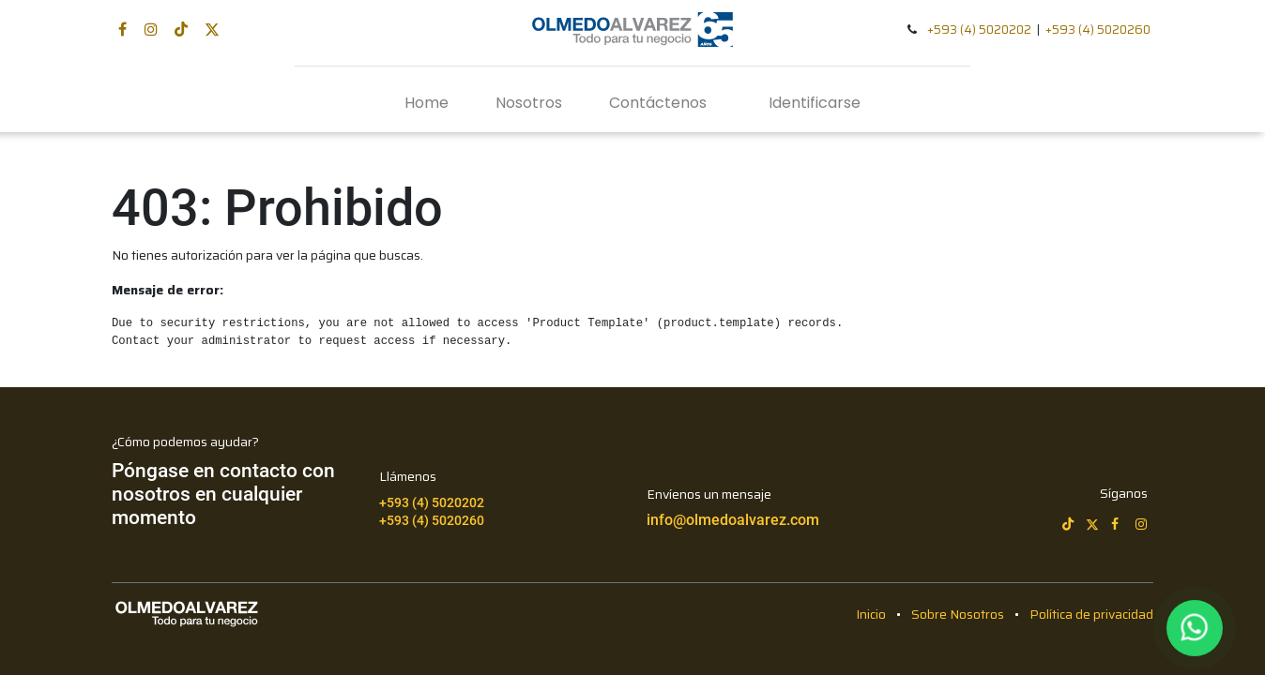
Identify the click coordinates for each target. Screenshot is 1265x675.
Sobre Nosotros (957, 614)
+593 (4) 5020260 (1098, 29)
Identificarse (815, 102)
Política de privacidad (1091, 614)
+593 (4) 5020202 (979, 29)
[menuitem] (426, 103)
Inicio (871, 614)
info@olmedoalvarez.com (733, 520)
